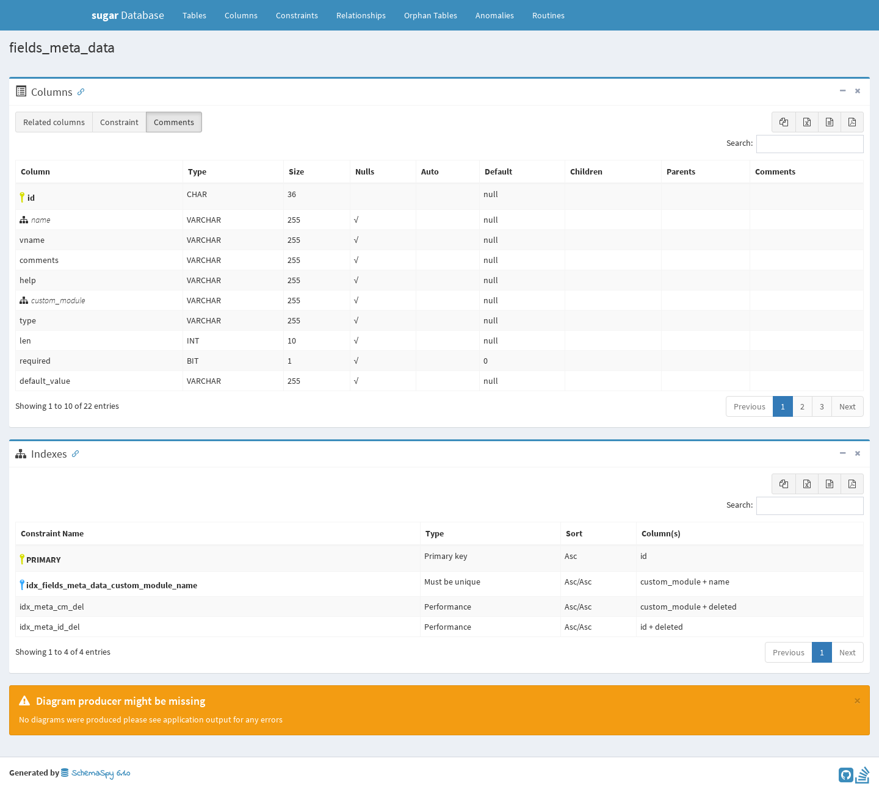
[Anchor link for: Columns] (78, 90)
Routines (548, 15)
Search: (795, 144)
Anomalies (495, 15)
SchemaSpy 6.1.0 (95, 773)
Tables (199, 15)
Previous (749, 406)
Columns (241, 15)
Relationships (361, 15)
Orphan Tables (430, 15)
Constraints (297, 15)
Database (128, 15)
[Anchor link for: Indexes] (72, 452)
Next (847, 406)
